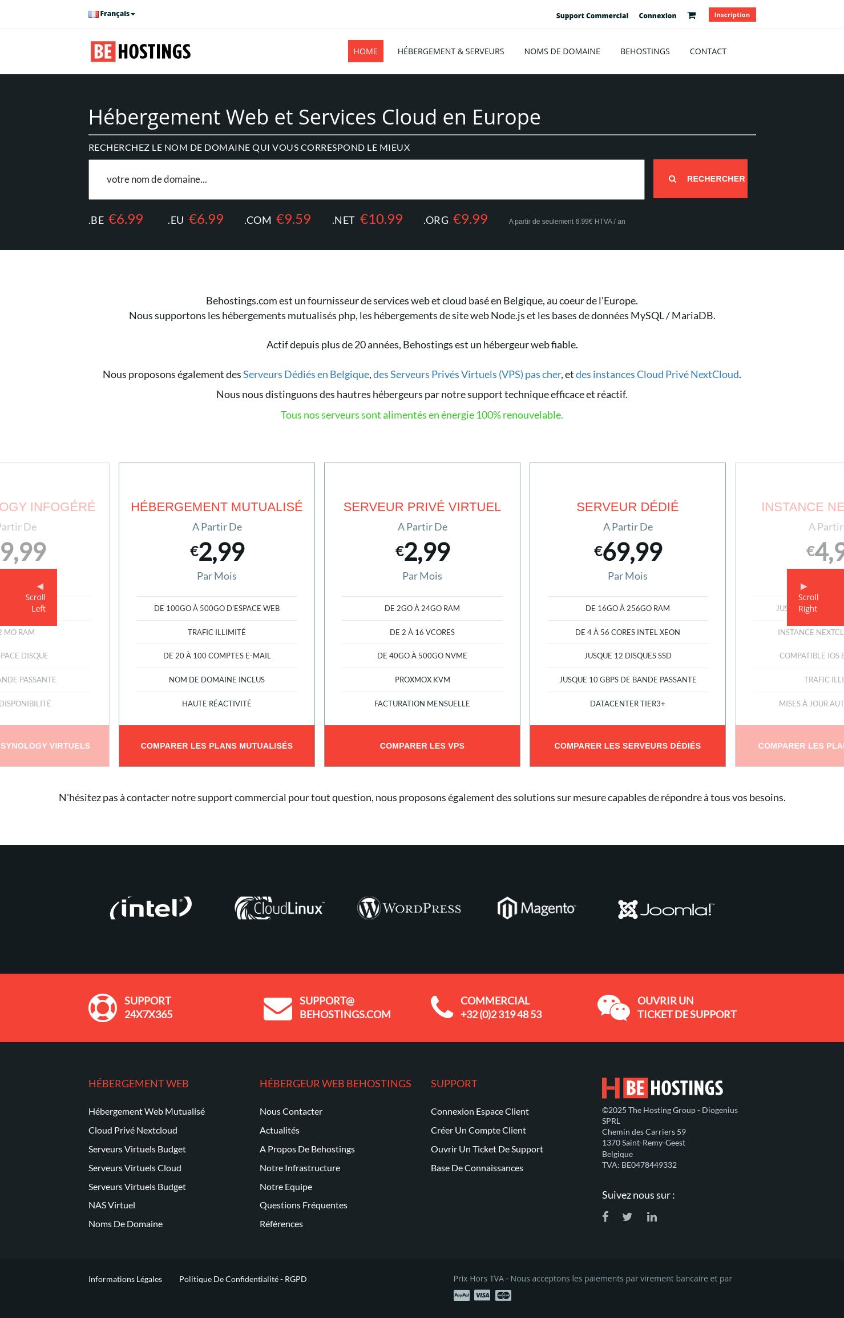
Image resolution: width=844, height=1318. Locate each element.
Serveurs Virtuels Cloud (134, 1167)
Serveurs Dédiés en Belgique (306, 374)
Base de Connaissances (477, 1167)
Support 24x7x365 (148, 1007)
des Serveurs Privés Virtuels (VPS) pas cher (467, 374)
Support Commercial (592, 16)
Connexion (657, 16)
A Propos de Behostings (307, 1148)
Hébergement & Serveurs (451, 51)
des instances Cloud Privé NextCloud (657, 374)
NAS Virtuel (111, 1204)
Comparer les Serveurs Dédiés (628, 745)
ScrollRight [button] (808, 603)
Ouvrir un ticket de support (687, 1007)
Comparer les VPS (422, 745)
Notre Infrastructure (300, 1167)
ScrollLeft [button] (35, 603)
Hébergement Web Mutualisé (146, 1111)
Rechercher (707, 178)
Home (366, 51)
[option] (422, 615)
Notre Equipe (286, 1186)
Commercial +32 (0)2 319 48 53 (501, 1007)
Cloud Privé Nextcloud (132, 1129)
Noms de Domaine (562, 51)
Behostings (645, 51)
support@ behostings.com (345, 1007)
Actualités (280, 1129)
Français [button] (112, 13)
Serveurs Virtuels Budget (137, 1148)
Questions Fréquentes (304, 1204)
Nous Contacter (291, 1111)
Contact (708, 51)
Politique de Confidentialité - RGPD (243, 1279)
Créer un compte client (478, 1129)
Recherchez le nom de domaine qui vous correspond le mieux (249, 147)
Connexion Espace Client (480, 1111)
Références (281, 1223)
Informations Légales (125, 1279)
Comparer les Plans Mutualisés (217, 745)
